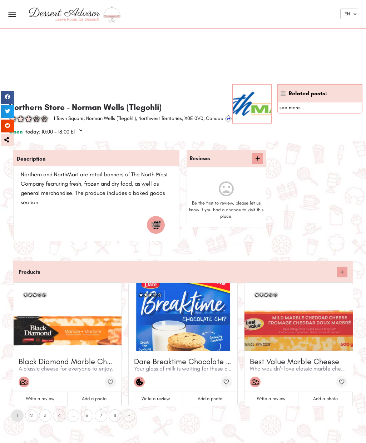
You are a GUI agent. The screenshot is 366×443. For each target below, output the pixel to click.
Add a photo (94, 398)
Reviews (200, 158)
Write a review (40, 398)
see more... (292, 108)
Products (29, 272)
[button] (7, 140)
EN (347, 13)
